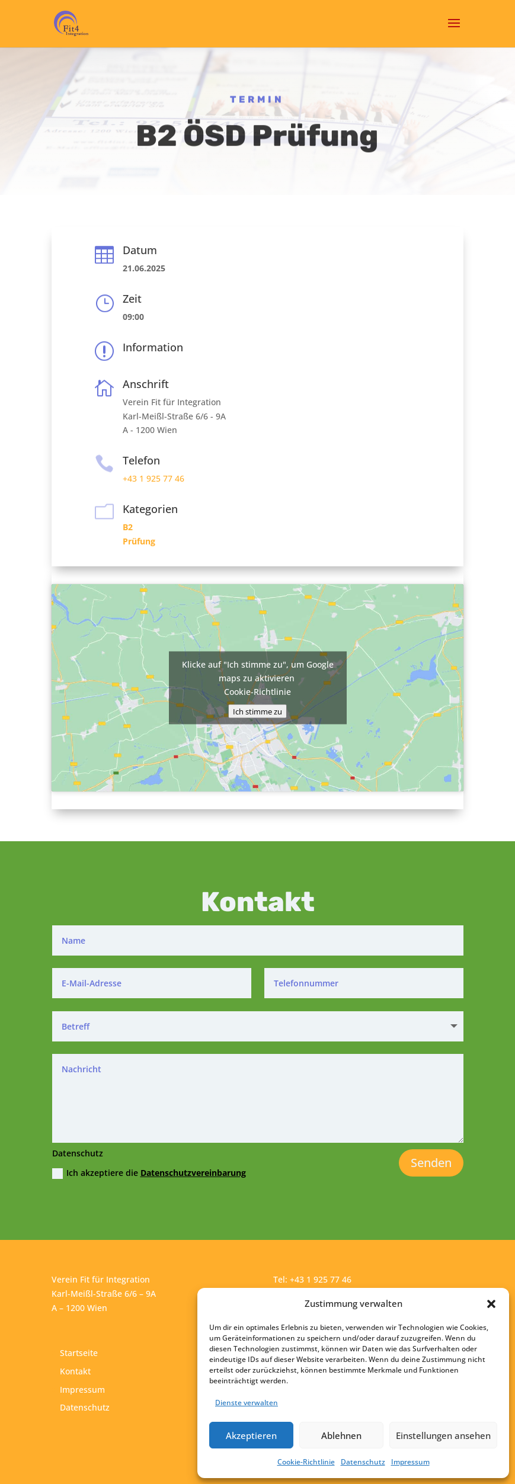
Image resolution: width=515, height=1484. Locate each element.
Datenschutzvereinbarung (193, 1172)
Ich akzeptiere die (149, 1173)
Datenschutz (363, 1462)
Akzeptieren (251, 1435)
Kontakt (75, 1371)
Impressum (410, 1462)
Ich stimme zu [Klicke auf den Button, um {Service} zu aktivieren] (257, 711)
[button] (491, 1304)
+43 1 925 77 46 (153, 478)
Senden (431, 1163)
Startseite (79, 1352)
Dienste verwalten (246, 1403)
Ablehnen (341, 1435)
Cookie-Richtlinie (306, 1462)
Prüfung (139, 541)
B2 (128, 527)
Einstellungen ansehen (443, 1435)
